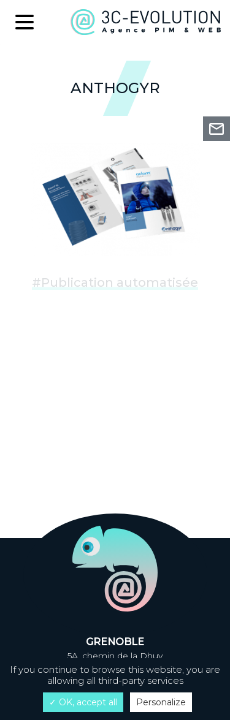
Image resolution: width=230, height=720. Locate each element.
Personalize (161, 702)
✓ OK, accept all (83, 702)
